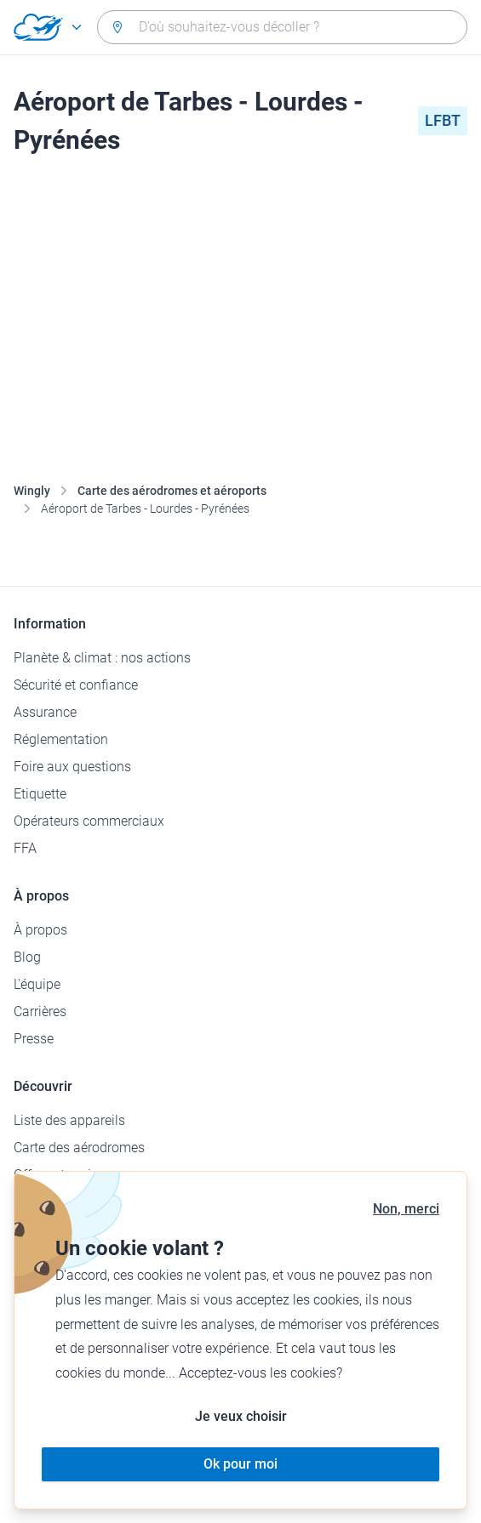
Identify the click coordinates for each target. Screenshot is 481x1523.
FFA (25, 848)
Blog (27, 957)
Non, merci (406, 1209)
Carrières (40, 1011)
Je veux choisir (241, 1416)
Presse (34, 1039)
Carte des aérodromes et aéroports (171, 490)
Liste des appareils (69, 1120)
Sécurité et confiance (76, 685)
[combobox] (282, 27)
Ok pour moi (240, 1464)
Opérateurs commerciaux (89, 821)
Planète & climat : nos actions (102, 658)
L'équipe (37, 984)
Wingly (32, 490)
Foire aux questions (72, 767)
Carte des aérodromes (79, 1147)
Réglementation (61, 739)
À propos (40, 930)
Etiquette (40, 794)
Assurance (45, 712)
